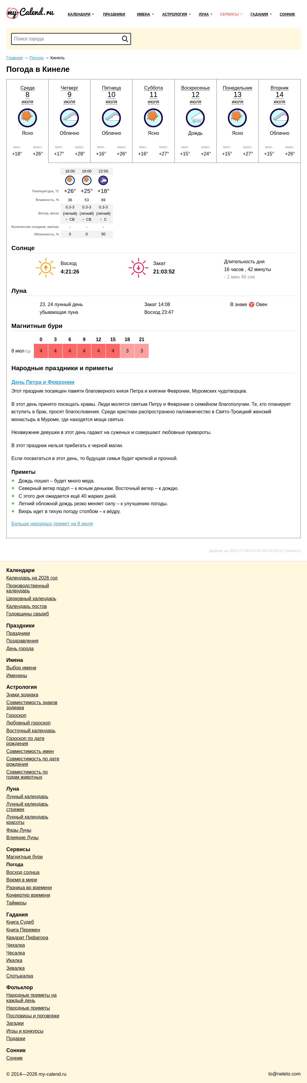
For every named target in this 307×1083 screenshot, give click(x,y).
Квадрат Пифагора (27, 937)
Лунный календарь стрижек (27, 806)
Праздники (114, 14)
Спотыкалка (19, 975)
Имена (143, 14)
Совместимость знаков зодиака (32, 705)
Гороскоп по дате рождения (25, 741)
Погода (14, 864)
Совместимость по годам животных (27, 774)
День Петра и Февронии (42, 382)
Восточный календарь (30, 730)
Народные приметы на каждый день (31, 998)
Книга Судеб (20, 922)
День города (20, 648)
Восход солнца (23, 872)
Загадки (15, 1023)
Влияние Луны (22, 837)
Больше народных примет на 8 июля (52, 523)
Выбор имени (21, 667)
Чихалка (15, 945)
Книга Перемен (23, 929)
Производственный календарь (27, 588)
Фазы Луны (18, 830)
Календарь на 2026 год (32, 577)
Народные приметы (28, 1008)
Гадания (259, 14)
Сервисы (229, 14)
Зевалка (15, 968)
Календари (79, 14)
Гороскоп (16, 715)
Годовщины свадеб (27, 613)
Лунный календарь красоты (27, 819)
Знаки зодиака (22, 694)
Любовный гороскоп (28, 722)
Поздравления (22, 640)
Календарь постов (26, 606)
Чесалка (15, 952)
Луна (204, 14)
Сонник (287, 14)
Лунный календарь (27, 796)
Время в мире (21, 879)
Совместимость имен (30, 751)
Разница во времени (29, 887)
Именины (16, 675)
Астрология (174, 14)
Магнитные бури (24, 856)
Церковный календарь (31, 598)
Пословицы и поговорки (32, 1015)
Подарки (15, 1038)
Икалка (14, 960)
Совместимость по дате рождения (32, 761)
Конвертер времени (28, 895)
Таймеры (16, 902)
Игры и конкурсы (24, 1031)
